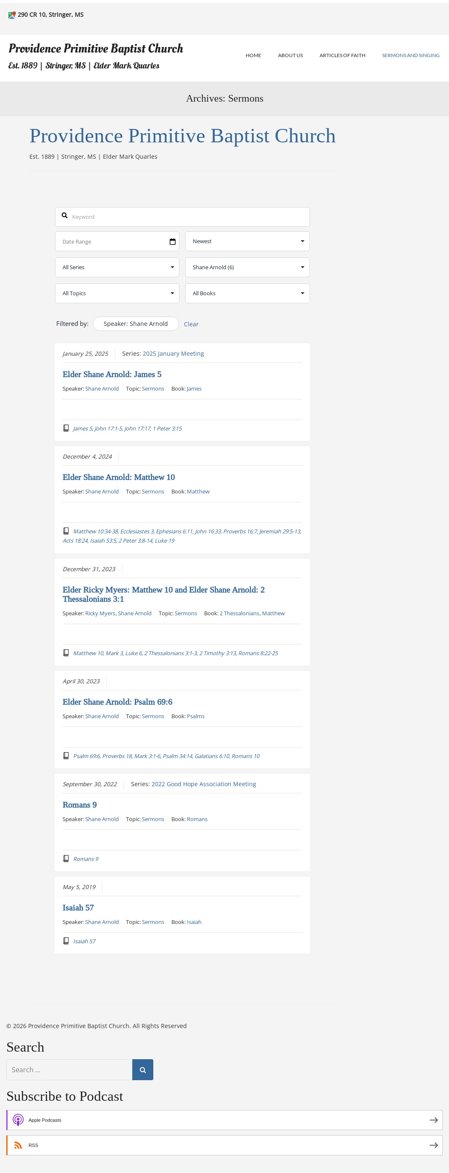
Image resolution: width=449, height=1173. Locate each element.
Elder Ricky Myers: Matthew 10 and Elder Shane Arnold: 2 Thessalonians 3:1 (164, 594)
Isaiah (194, 921)
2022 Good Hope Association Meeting (204, 783)
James (194, 388)
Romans (197, 818)
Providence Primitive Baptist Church (95, 48)
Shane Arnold (102, 388)
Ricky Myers (100, 613)
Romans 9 (80, 804)
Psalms (196, 715)
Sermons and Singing (411, 55)
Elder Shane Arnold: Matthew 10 (119, 477)
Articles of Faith (342, 55)
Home (253, 55)
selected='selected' (248, 267)
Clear (191, 324)
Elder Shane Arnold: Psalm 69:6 (117, 701)
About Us (290, 55)
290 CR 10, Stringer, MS (51, 14)
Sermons (153, 388)
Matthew (198, 491)
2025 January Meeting (173, 353)
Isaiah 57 (78, 907)
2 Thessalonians (239, 613)
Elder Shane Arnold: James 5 (112, 374)
